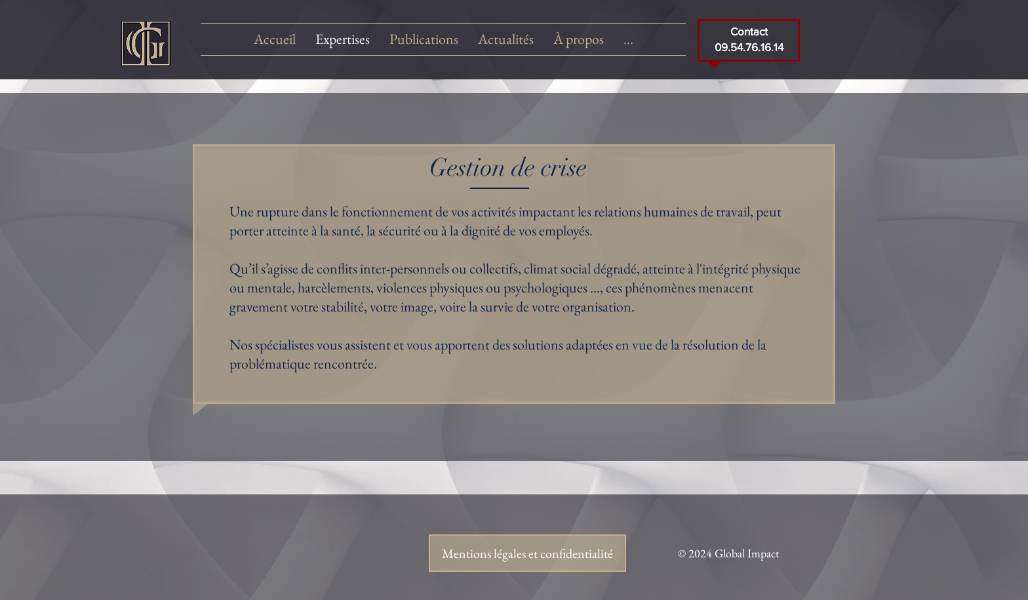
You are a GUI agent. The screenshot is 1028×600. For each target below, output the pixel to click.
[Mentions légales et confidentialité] (527, 553)
